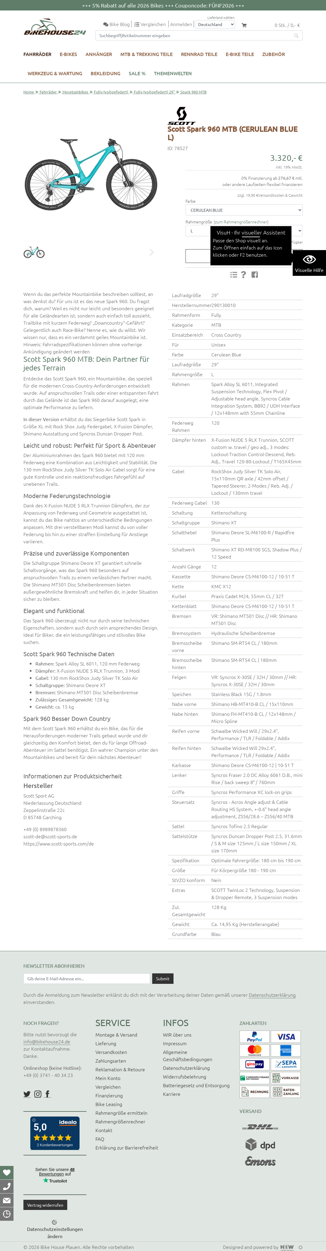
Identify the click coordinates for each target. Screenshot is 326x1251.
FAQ (99, 1138)
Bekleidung (105, 73)
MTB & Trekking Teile (146, 54)
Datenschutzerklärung (272, 994)
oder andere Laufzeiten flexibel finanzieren (262, 184)
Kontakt (103, 1130)
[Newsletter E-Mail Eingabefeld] (86, 978)
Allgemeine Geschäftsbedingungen (187, 1055)
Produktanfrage (241, 256)
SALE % (137, 73)
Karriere (171, 1093)
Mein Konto (107, 1078)
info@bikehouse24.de (46, 1041)
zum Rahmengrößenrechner (241, 222)
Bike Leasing (108, 1104)
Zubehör (273, 54)
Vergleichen (108, 1086)
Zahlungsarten (110, 1060)
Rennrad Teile (199, 54)
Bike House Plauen (60, 1247)
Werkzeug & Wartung (55, 73)
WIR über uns (177, 1034)
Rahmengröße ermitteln (121, 1112)
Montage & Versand (116, 1034)
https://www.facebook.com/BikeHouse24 (47, 1094)
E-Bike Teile (240, 54)
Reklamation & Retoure (120, 1069)
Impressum (175, 1043)
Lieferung (105, 1043)
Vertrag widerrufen (45, 1205)
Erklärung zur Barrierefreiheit (126, 1147)
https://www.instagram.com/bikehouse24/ (37, 1094)
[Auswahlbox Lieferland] (215, 24)
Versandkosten (111, 1052)
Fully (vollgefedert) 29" (154, 91)
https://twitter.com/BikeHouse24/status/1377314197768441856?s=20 (27, 1094)
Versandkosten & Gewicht (280, 195)
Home (28, 91)
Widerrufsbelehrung (184, 1076)
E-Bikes (68, 54)
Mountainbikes (75, 91)
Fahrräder (37, 54)
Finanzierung (109, 1095)
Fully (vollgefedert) (111, 91)
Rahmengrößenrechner (120, 1121)
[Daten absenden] (163, 978)
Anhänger (99, 54)
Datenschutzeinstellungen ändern (55, 1232)
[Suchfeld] (193, 35)
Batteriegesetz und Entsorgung (196, 1085)
